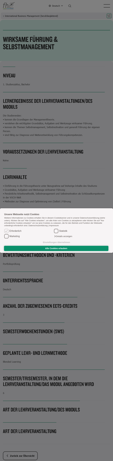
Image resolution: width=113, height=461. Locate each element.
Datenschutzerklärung (38, 226)
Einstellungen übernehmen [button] (56, 242)
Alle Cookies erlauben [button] (56, 248)
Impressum (54, 226)
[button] (63, 236)
